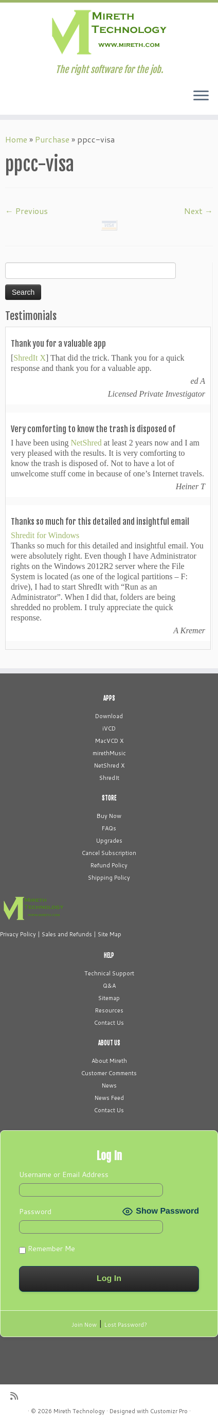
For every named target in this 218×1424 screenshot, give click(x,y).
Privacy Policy (18, 934)
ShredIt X (29, 357)
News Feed (109, 1098)
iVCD (109, 728)
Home (16, 139)
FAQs (109, 828)
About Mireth (109, 1061)
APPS (109, 698)
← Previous (26, 211)
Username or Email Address (63, 1174)
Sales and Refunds (67, 934)
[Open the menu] (201, 96)
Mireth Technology (79, 1411)
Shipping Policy (109, 878)
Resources (109, 1010)
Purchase (52, 139)
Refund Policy (109, 865)
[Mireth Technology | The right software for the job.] (109, 33)
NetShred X (109, 765)
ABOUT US (109, 1042)
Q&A (109, 986)
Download (109, 716)
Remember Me (47, 1248)
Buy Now (109, 816)
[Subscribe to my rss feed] (16, 1396)
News (109, 1085)
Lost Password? (125, 1325)
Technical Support (109, 973)
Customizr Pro (169, 1411)
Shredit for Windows (45, 535)
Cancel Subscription (109, 853)
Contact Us (109, 1023)
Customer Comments (109, 1073)
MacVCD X (109, 741)
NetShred (85, 442)
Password (35, 1211)
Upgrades (109, 840)
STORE (109, 798)
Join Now (84, 1325)
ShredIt (109, 778)
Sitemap (109, 998)
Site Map (109, 934)
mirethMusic (109, 753)
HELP (109, 955)
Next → (198, 211)
